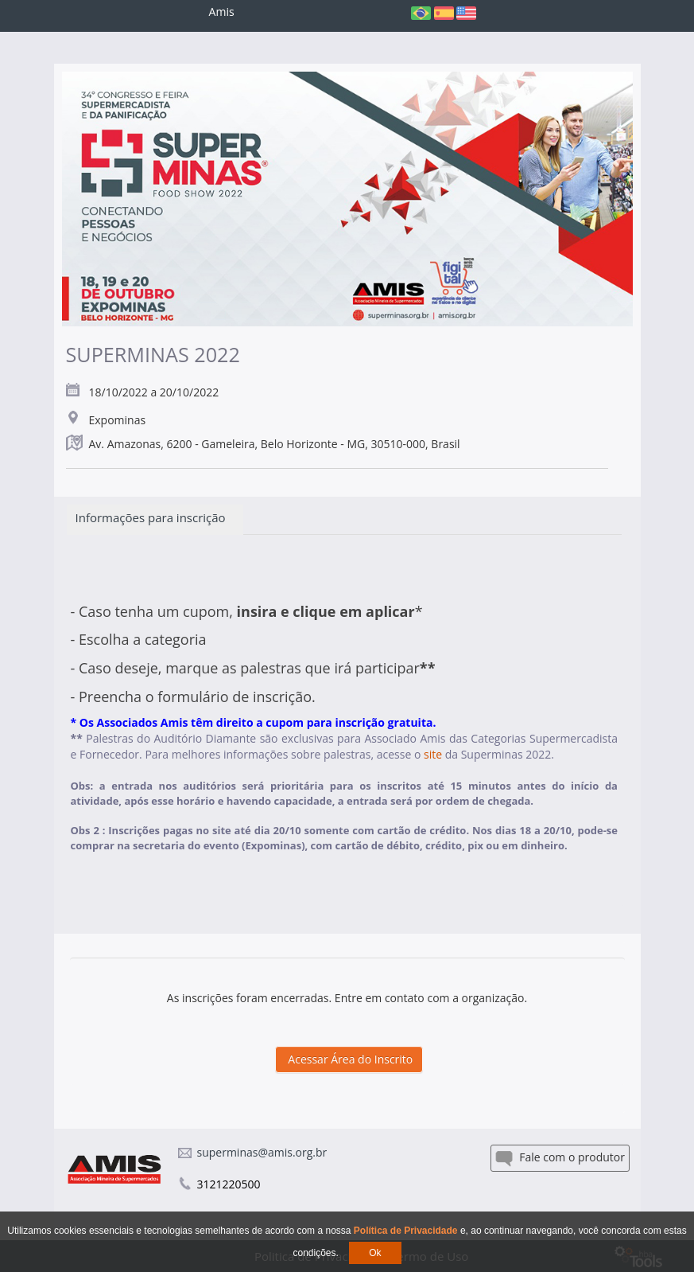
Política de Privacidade (407, 1230)
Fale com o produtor (560, 1157)
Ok (375, 1252)
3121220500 (229, 1184)
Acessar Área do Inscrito (349, 1059)
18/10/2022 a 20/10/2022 (154, 392)
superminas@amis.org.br (262, 1152)
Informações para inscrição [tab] (155, 517)
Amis (222, 11)
